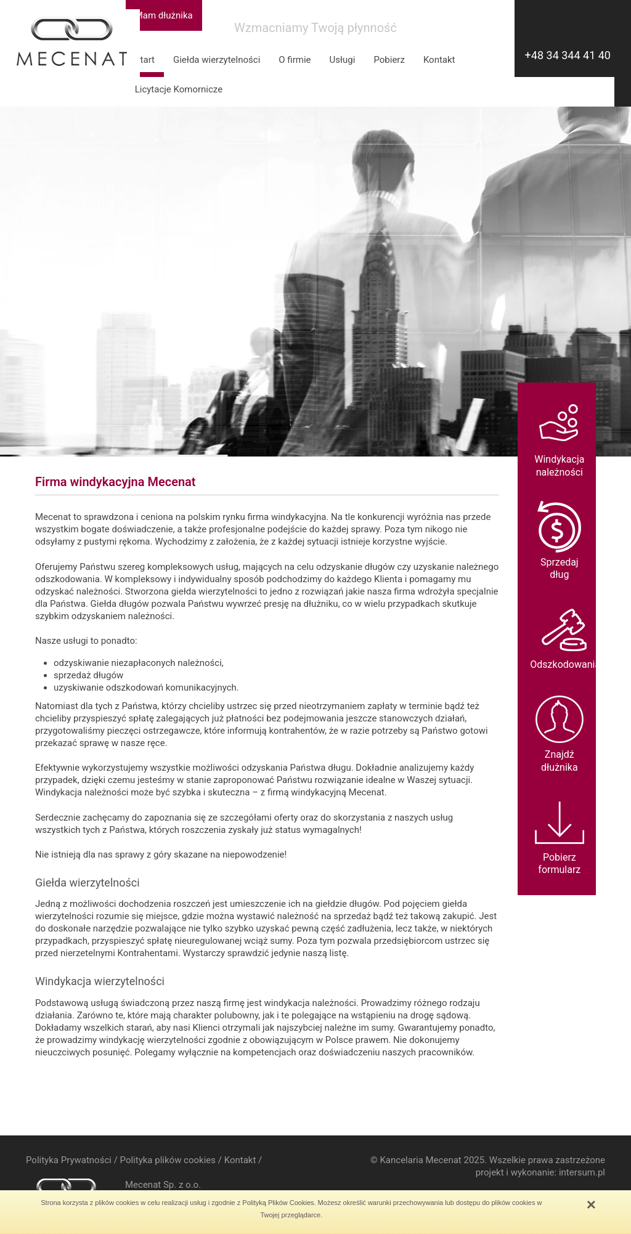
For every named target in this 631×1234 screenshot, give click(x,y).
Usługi (343, 59)
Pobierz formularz (559, 834)
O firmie (295, 59)
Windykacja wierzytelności (100, 981)
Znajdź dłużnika (559, 731)
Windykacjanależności (559, 436)
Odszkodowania (565, 635)
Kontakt (439, 59)
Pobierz (388, 59)
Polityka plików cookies (168, 1160)
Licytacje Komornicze (178, 89)
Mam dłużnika (164, 15)
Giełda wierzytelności (216, 59)
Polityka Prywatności (69, 1160)
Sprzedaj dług (559, 539)
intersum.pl (582, 1172)
